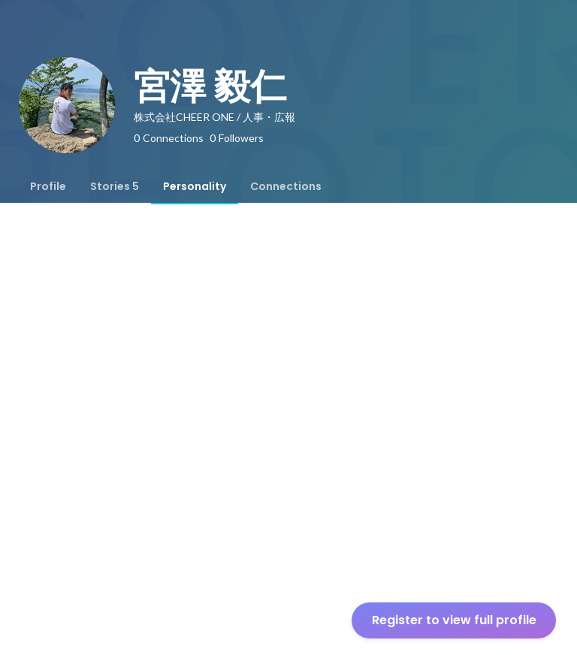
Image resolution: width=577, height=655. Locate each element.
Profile (48, 186)
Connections (286, 186)
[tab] (48, 186)
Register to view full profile (454, 620)
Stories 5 (114, 186)
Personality (194, 186)
